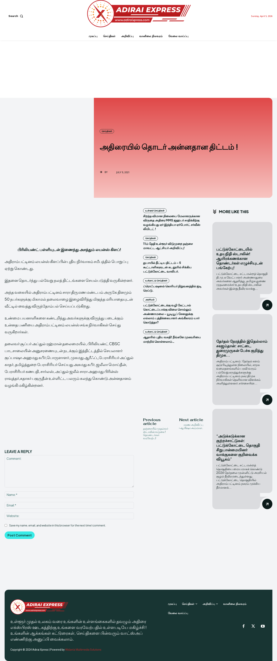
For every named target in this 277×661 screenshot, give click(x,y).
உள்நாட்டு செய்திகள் (156, 280)
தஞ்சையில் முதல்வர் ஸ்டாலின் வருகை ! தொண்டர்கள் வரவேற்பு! (155, 433)
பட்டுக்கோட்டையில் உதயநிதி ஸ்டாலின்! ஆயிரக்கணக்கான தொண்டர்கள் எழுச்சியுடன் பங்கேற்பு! (239, 258)
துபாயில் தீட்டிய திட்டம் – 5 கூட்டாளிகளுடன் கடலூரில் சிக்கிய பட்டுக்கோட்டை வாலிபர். (167, 267)
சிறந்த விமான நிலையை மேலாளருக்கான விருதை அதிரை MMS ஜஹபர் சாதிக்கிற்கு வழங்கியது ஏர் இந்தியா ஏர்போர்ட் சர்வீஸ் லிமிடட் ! (171, 222)
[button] (16, 16)
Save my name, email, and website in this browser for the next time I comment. (57, 525)
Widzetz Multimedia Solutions (83, 649)
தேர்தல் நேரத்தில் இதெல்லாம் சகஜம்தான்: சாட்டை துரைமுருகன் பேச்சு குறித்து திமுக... (241, 348)
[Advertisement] (138, 69)
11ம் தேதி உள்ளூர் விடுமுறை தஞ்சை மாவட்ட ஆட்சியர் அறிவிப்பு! (168, 246)
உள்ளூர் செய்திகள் (154, 210)
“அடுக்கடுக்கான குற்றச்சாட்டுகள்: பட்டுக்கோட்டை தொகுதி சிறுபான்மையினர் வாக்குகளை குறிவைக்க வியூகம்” (238, 447)
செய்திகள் (107, 131)
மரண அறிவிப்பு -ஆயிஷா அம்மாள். (191, 426)
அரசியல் (149, 299)
